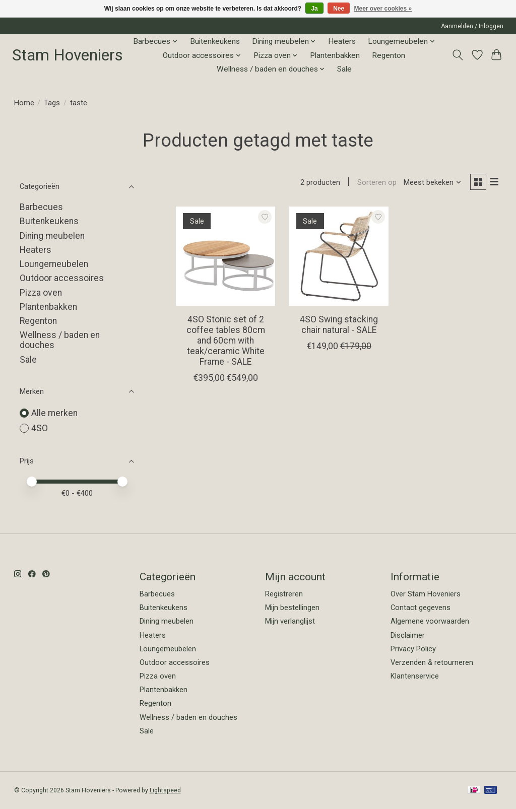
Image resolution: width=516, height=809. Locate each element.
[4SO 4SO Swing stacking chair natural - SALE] (339, 257)
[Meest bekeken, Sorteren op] (430, 182)
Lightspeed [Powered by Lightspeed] (165, 790)
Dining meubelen (52, 236)
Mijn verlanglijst (290, 621)
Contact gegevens (420, 607)
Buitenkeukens (215, 41)
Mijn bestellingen (292, 607)
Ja (314, 8)
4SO (39, 428)
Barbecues (41, 207)
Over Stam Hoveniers (426, 593)
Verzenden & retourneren (432, 662)
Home (24, 102)
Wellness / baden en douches (188, 717)
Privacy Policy (413, 648)
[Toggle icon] (457, 55)
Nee (338, 8)
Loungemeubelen (54, 264)
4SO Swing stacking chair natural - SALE (339, 325)
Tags (52, 102)
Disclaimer (408, 635)
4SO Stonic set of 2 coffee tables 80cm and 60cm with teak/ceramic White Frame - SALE (225, 341)
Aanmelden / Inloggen (472, 26)
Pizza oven (41, 293)
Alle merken (54, 413)
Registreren (284, 593)
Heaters (342, 41)
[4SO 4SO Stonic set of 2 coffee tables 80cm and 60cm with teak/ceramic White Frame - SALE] (225, 257)
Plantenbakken (335, 55)
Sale (344, 69)
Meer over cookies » (383, 8)
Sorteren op (374, 182)
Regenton (388, 55)
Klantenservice (415, 676)
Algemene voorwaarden (430, 621)
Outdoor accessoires (62, 278)
